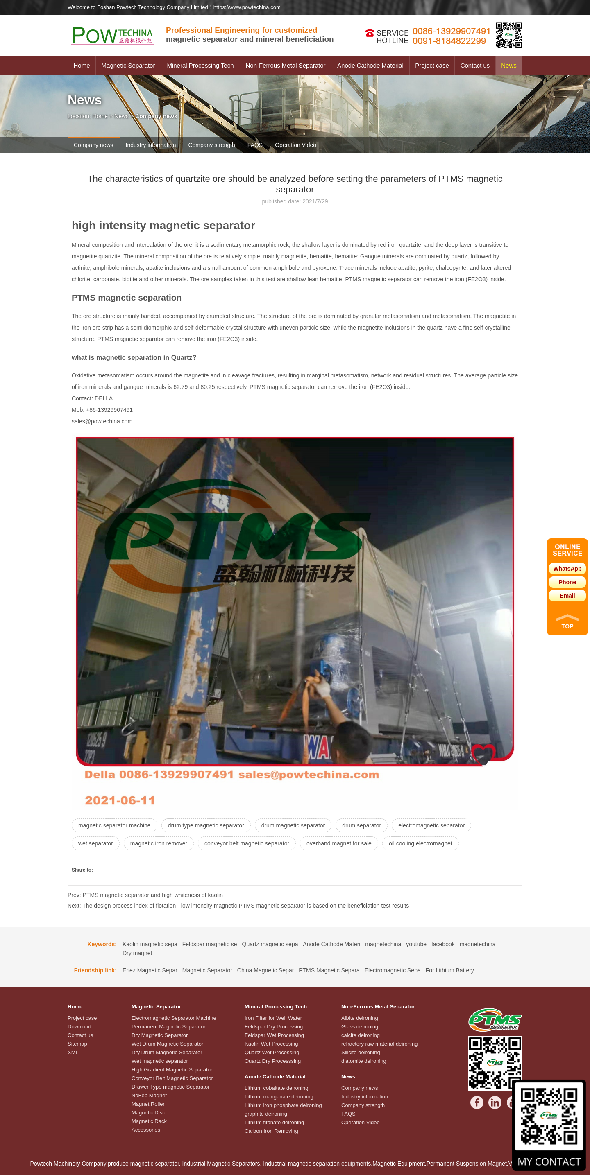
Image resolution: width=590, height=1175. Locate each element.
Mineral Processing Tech (200, 65)
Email (567, 595)
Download (79, 1027)
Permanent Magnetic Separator (169, 1027)
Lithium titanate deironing (274, 1122)
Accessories (146, 1130)
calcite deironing (360, 1035)
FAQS (255, 145)
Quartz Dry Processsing (273, 1061)
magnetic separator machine (114, 825)
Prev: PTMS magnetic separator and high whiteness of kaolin (145, 895)
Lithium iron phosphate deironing (283, 1105)
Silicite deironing (360, 1052)
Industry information (151, 145)
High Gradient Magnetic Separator (172, 1070)
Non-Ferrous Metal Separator (285, 65)
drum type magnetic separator (206, 825)
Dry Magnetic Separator (160, 1035)
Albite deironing (359, 1018)
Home (81, 65)
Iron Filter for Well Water (273, 1018)
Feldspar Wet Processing (274, 1035)
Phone (567, 582)
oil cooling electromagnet (420, 843)
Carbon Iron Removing (271, 1131)
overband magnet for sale (339, 843)
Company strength (211, 145)
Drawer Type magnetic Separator (171, 1087)
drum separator (361, 825)
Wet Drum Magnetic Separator (167, 1044)
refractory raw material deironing (379, 1044)
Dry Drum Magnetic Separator (167, 1052)
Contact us (475, 65)
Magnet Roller (148, 1104)
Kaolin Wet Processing (271, 1044)
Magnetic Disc (148, 1112)
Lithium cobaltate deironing (276, 1088)
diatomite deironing (363, 1061)
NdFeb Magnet (149, 1095)
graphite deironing (266, 1114)
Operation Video (295, 145)
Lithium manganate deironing (279, 1097)
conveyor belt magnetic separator (246, 843)
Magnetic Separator (128, 65)
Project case (432, 65)
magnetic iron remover (158, 843)
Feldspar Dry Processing (274, 1027)
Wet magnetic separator (160, 1061)
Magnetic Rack (149, 1121)
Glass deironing (359, 1027)
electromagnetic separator (431, 825)
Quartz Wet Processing (272, 1052)
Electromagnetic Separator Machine (174, 1018)
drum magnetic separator (293, 825)
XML (73, 1052)
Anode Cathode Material (370, 65)
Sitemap (77, 1044)
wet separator (95, 843)
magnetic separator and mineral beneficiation (250, 34)
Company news (93, 145)
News (509, 65)
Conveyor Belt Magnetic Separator (172, 1078)
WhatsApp (567, 568)
